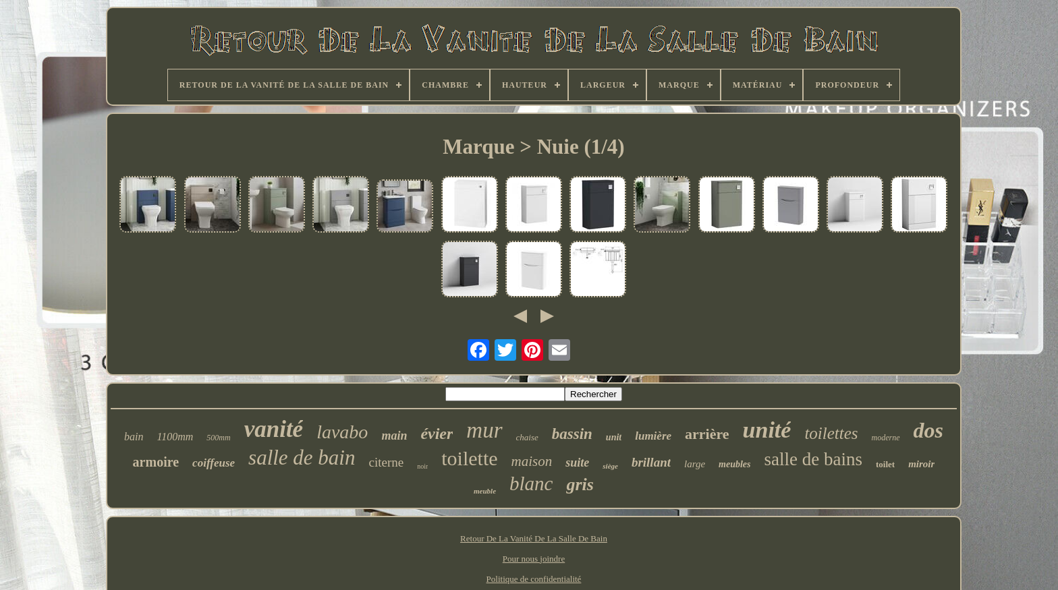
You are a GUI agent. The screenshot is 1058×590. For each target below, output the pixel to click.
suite (577, 462)
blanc (531, 483)
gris (579, 484)
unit (613, 437)
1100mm (175, 436)
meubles (734, 464)
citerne (385, 462)
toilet (885, 464)
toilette (469, 458)
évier (436, 433)
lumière (653, 436)
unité (767, 429)
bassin (572, 433)
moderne (886, 437)
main (394, 435)
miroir (921, 464)
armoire (156, 461)
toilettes (831, 433)
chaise (527, 437)
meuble (485, 491)
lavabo (342, 431)
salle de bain (301, 457)
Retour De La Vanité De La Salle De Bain (533, 538)
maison (532, 461)
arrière (707, 433)
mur (484, 430)
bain (133, 436)
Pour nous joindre (534, 559)
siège (610, 466)
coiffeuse (213, 462)
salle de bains (813, 459)
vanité (273, 429)
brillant (651, 462)
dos (928, 430)
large (694, 464)
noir (422, 466)
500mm (218, 437)
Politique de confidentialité (534, 579)
